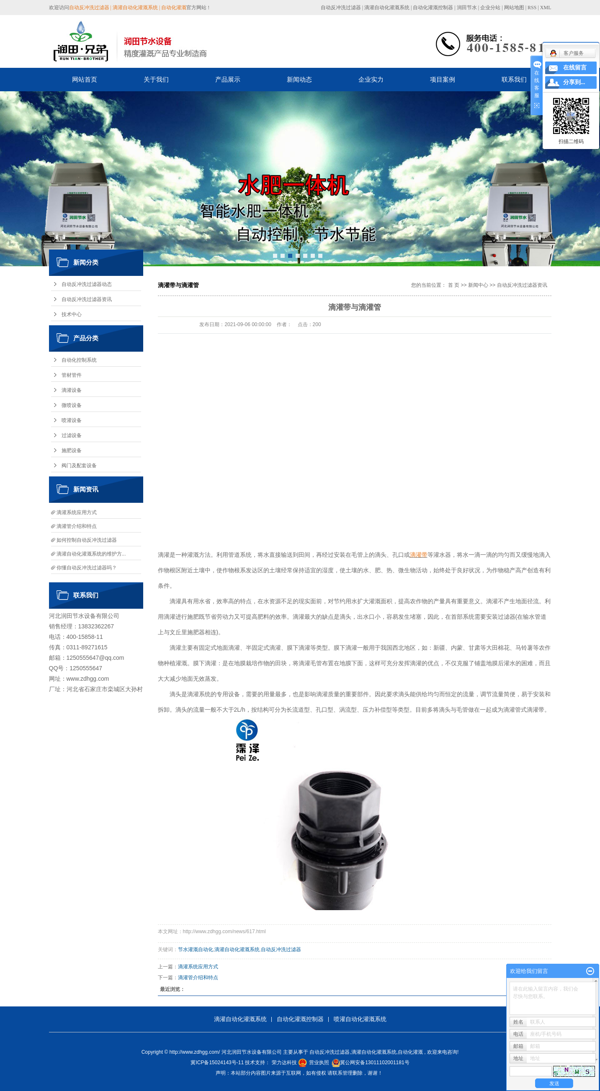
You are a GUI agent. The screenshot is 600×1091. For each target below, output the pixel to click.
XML (545, 7)
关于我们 (156, 79)
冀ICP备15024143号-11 (217, 1062)
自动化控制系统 (79, 360)
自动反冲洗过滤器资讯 (87, 299)
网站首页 (84, 79)
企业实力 (371, 79)
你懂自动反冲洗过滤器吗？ (87, 568)
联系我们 (514, 79)
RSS (532, 7)
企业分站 (490, 7)
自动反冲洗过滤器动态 (87, 284)
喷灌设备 (72, 420)
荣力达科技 (284, 1062)
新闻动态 (299, 79)
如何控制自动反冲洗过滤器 (87, 540)
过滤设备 (72, 435)
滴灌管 (512, 709)
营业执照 (319, 1062)
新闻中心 (478, 285)
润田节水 (467, 7)
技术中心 (72, 314)
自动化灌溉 (410, 1052)
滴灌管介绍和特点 (77, 526)
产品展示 (227, 79)
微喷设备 (72, 405)
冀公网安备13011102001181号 (374, 1062)
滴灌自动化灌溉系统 (386, 7)
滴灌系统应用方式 (77, 512)
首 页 (453, 285)
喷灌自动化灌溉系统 (360, 1019)
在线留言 (575, 67)
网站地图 (514, 7)
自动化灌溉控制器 (433, 7)
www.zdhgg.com (88, 678)
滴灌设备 (72, 390)
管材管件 (72, 375)
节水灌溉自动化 (195, 949)
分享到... (574, 82)
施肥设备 (72, 450)
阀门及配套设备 (79, 465)
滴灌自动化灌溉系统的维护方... (91, 554)
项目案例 (442, 79)
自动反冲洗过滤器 (341, 7)
